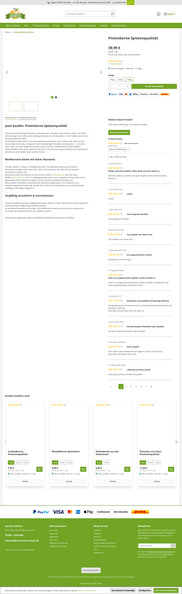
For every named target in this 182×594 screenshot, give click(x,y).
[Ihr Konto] (158, 14)
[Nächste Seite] (146, 386)
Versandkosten (85, 577)
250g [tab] (11, 462)
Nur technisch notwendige (123, 590)
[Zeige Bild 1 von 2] (52, 97)
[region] (54, 78)
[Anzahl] (119, 86)
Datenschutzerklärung (58, 543)
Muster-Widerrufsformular (105, 543)
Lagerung (53, 533)
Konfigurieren (145, 590)
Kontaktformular (27, 550)
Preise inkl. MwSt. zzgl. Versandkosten (124, 54)
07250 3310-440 (64, 2)
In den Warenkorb (154, 86)
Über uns (53, 540)
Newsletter (54, 536)
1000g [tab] (25, 462)
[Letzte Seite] (151, 386)
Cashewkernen (58, 175)
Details (25, 481)
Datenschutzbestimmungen (160, 551)
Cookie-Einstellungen (58, 546)
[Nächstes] (101, 72)
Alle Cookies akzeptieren (166, 590)
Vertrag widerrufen (91, 570)
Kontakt (97, 530)
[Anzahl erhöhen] (128, 86)
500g (120, 79)
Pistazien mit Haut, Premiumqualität (151, 453)
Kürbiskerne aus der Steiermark (107, 453)
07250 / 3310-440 (14, 535)
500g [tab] (18, 462)
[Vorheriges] (7, 72)
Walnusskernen (18, 177)
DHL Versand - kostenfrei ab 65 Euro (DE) (93, 2)
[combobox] (87, 14)
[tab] (11, 118)
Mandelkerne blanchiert (66, 451)
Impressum (98, 552)
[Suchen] (112, 14)
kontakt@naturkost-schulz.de (22, 540)
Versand (97, 536)
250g (112, 79)
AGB (95, 549)
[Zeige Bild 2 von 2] (56, 97)
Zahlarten (98, 533)
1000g (129, 79)
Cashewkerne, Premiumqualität (18, 453)
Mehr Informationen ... (88, 590)
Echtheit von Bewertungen (105, 546)
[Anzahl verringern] (111, 86)
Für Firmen (54, 530)
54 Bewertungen (115, 64)
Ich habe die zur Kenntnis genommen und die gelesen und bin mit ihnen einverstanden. (157, 554)
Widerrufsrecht (100, 540)
